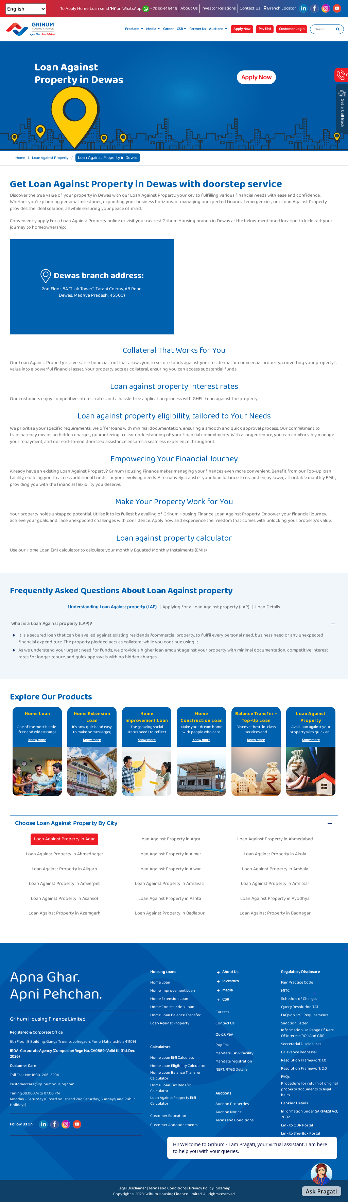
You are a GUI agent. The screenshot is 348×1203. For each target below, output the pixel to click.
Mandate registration (233, 1062)
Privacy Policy (201, 1189)
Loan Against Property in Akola (275, 854)
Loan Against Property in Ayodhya (275, 899)
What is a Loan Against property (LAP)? (51, 623)
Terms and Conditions (234, 1121)
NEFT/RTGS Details (231, 1070)
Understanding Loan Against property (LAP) (105, 606)
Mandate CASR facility (234, 1054)
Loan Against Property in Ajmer (169, 854)
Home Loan (160, 983)
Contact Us (250, 8)
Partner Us (197, 29)
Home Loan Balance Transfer (175, 1016)
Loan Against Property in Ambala (275, 869)
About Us (189, 8)
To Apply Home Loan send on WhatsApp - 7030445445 (118, 8)
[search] (337, 29)
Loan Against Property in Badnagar (275, 914)
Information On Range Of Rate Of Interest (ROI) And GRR (307, 1034)
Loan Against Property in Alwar (169, 869)
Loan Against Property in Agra (169, 840)
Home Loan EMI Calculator (173, 1058)
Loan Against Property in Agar (64, 840)
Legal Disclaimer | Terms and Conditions (152, 1189)
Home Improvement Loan (172, 991)
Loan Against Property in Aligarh (64, 869)
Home (21, 158)
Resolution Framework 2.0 (304, 1069)
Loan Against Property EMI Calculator (173, 1101)
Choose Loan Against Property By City (71, 823)
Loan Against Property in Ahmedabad (275, 840)
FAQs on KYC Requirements (304, 1016)
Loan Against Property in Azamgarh (65, 914)
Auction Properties (232, 1105)
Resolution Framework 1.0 (303, 1061)
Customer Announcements (173, 1126)
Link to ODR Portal (297, 1126)
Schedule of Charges (299, 1000)
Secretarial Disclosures (301, 1045)
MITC (285, 991)
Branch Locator (280, 8)
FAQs (285, 1078)
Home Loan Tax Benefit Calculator (170, 1089)
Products (132, 29)
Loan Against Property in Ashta (169, 899)
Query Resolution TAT (299, 1008)
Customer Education (168, 1117)
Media (151, 29)
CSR (180, 29)
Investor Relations (219, 8)
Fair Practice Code (297, 983)
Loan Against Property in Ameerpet (64, 884)
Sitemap (223, 1189)
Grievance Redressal (299, 1053)
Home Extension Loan (169, 1000)
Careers (222, 1013)
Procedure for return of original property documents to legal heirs (309, 1090)
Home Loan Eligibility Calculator (178, 1067)
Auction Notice (228, 1113)
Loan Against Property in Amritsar (275, 884)
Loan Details (279, 606)
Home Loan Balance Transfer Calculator (175, 1076)
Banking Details (294, 1104)
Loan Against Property (55, 158)
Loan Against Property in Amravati (169, 884)
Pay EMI (222, 1046)
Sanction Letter (294, 1024)
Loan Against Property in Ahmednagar (64, 854)
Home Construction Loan (172, 1008)
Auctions (216, 29)
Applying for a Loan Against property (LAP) (210, 606)
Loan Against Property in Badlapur (170, 914)
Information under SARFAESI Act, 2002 (309, 1115)
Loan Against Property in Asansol (64, 899)
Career (168, 29)
